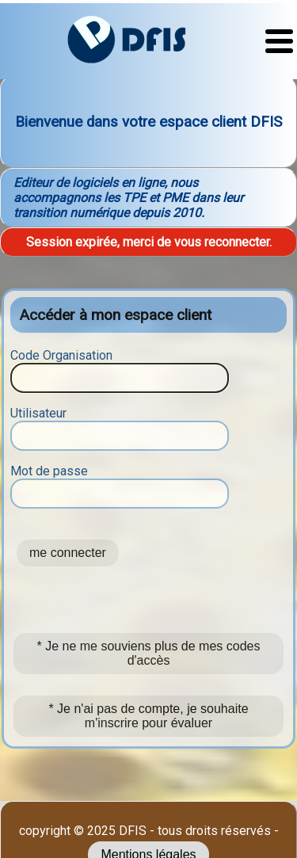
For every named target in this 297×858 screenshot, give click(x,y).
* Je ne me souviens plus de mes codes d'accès (149, 653)
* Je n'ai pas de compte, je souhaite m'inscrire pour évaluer (148, 716)
